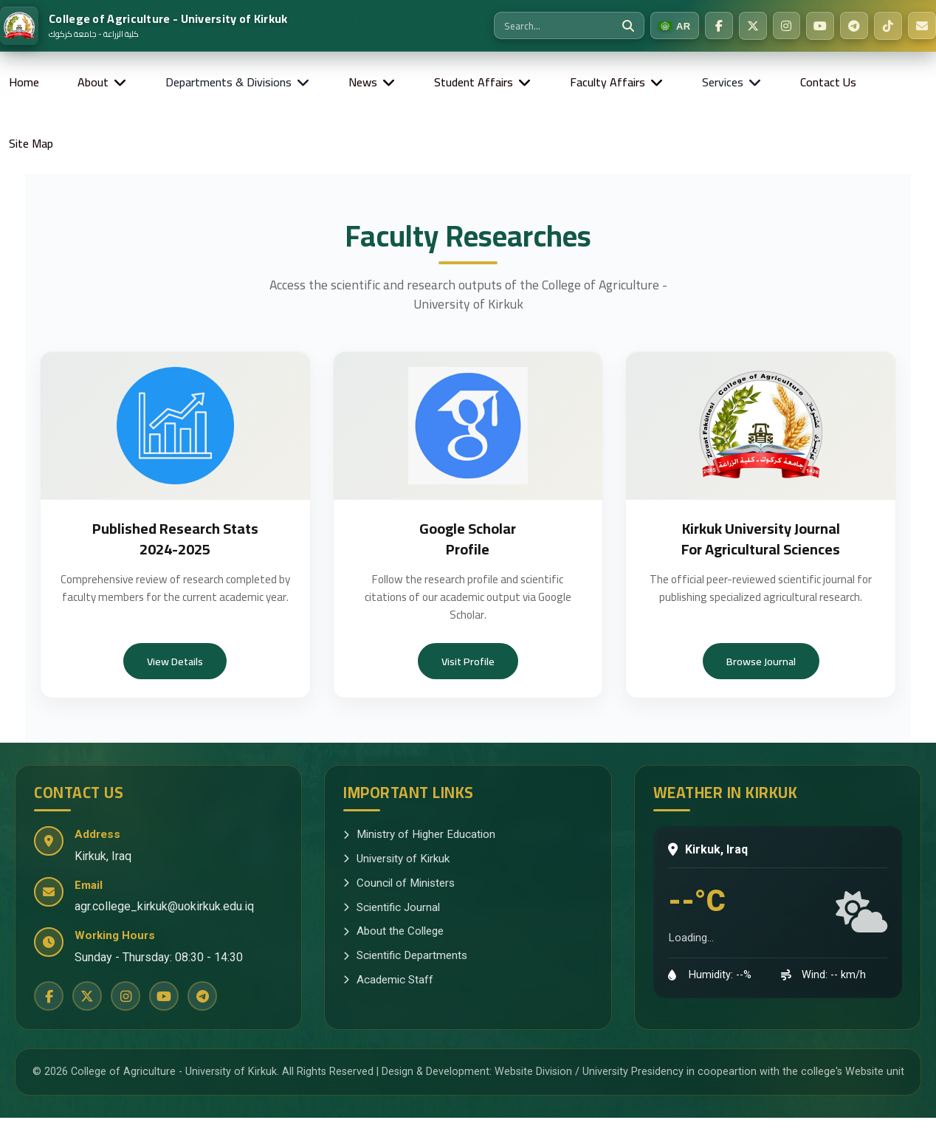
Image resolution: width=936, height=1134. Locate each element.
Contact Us (828, 82)
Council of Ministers (399, 883)
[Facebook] (718, 26)
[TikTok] (888, 26)
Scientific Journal (391, 907)
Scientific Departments (405, 955)
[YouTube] (820, 26)
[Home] (144, 26)
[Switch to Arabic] (674, 26)
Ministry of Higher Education (419, 834)
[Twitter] (752, 26)
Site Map (31, 143)
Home (24, 82)
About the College (393, 931)
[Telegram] (854, 26)
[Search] (627, 26)
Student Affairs (473, 82)
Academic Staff (388, 979)
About (93, 82)
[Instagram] (786, 26)
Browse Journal (761, 661)
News (362, 82)
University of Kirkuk (396, 858)
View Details (175, 661)
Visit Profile (468, 661)
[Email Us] (922, 26)
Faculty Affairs (607, 82)
